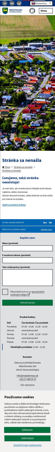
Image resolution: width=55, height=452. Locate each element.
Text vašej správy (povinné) (16, 267)
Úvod (6, 167)
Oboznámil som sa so (27, 293)
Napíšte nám (46, 229)
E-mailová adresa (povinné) (16, 255)
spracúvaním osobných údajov (27, 293)
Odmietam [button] (27, 438)
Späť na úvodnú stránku (14, 204)
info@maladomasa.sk (27, 375)
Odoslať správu (27, 302)
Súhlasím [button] (27, 430)
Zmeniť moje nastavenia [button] (27, 445)
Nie (51, 222)
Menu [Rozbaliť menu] (46, 10)
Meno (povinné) (10, 243)
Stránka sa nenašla (23, 167)
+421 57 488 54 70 (27, 379)
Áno (45, 222)
